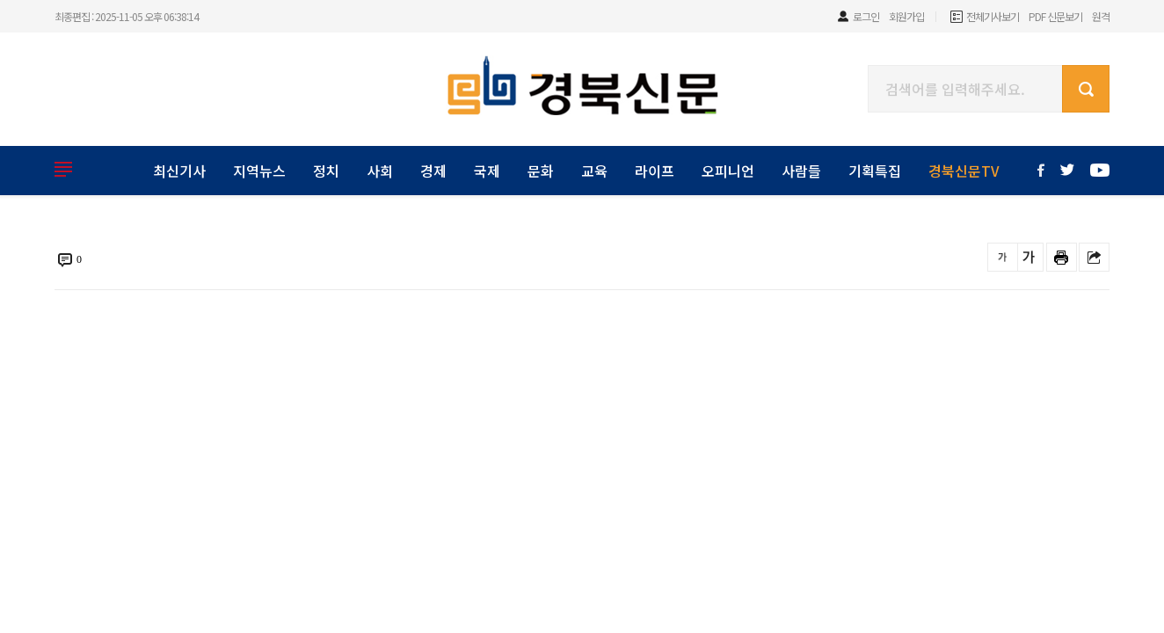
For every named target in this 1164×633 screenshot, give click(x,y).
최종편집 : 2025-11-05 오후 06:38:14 (127, 16)
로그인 (866, 16)
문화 (540, 170)
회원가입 (906, 16)
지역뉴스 (259, 170)
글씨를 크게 (1028, 257)
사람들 (801, 170)
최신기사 (179, 170)
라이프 (654, 170)
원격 (1100, 16)
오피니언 (728, 170)
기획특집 (874, 170)
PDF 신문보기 (1055, 16)
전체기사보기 (992, 16)
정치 (326, 170)
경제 (433, 170)
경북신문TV (964, 170)
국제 (487, 170)
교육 (594, 170)
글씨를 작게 (1002, 257)
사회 (380, 170)
